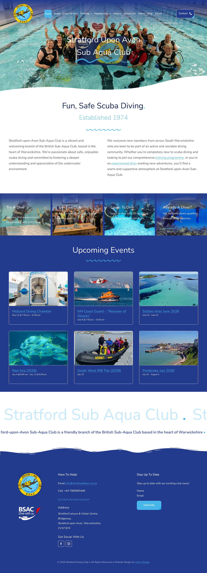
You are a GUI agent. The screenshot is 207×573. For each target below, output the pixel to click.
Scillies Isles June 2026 (161, 311)
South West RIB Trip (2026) (99, 370)
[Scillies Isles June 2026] (168, 289)
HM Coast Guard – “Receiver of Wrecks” (101, 313)
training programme (169, 158)
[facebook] (61, 544)
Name (140, 491)
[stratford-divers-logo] (23, 5)
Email (140, 495)
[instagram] (69, 544)
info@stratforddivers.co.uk (81, 483)
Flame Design (142, 562)
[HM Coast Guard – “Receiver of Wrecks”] (103, 289)
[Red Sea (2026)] (38, 348)
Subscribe (149, 505)
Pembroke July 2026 (158, 370)
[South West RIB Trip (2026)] (103, 348)
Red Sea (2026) (24, 370)
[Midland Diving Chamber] (38, 289)
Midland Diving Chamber (31, 311)
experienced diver (124, 163)
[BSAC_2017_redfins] (30, 508)
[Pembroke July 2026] (168, 348)
